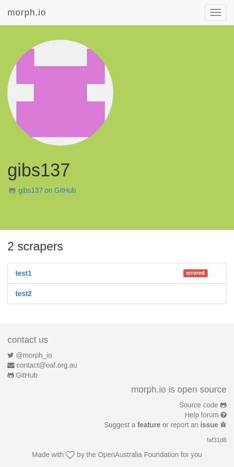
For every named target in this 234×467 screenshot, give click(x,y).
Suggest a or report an (162, 425)
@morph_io (34, 355)
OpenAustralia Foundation (138, 455)
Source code (199, 405)
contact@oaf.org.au (46, 365)
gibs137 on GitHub (47, 190)
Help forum (202, 415)
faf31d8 (217, 440)
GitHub (27, 375)
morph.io (26, 12)
